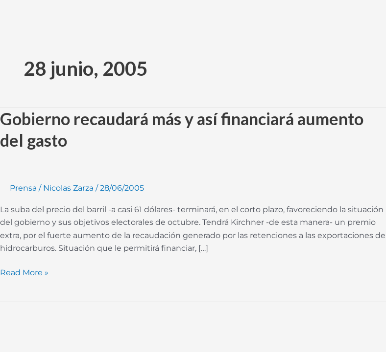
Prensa (23, 188)
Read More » (24, 271)
